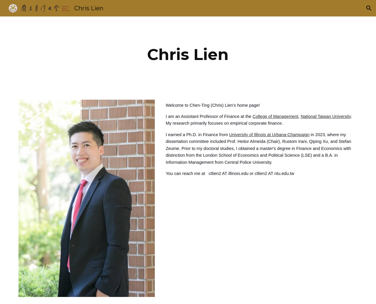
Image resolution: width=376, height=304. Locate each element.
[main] (187, 54)
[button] (369, 8)
